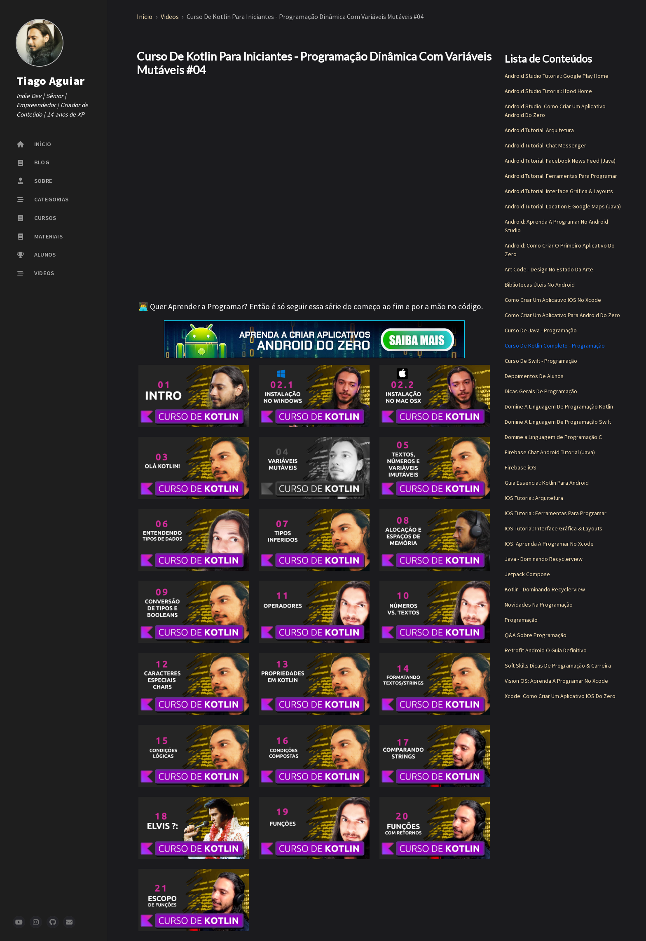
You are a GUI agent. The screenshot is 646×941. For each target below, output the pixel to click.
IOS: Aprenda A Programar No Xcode (549, 543)
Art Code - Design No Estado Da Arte (549, 269)
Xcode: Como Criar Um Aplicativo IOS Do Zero (560, 696)
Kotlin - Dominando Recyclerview (545, 589)
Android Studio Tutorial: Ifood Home (548, 91)
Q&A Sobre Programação (535, 635)
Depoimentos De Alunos (534, 376)
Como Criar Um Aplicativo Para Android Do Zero (562, 315)
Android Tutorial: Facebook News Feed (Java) (560, 160)
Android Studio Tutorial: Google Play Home (557, 75)
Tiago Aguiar (50, 80)
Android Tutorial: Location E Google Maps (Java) (563, 206)
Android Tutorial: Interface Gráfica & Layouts (559, 191)
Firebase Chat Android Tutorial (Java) (550, 452)
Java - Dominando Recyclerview (544, 559)
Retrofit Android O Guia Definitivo (546, 650)
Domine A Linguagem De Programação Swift (558, 421)
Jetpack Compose (527, 574)
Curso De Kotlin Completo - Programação (555, 345)
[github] (53, 922)
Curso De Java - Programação (541, 330)
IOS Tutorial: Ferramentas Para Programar (555, 513)
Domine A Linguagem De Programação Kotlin (559, 406)
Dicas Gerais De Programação (541, 391)
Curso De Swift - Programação (541, 360)
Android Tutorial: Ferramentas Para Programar (561, 176)
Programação (521, 619)
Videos (170, 16)
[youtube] (19, 922)
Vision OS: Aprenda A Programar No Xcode (556, 680)
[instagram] (36, 922)
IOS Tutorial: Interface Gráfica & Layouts (553, 528)
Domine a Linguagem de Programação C (553, 437)
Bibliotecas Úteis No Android (540, 284)
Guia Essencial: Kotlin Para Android (547, 482)
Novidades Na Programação (539, 604)
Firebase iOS (520, 467)
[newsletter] (69, 922)
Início (145, 16)
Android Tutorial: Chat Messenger (545, 145)
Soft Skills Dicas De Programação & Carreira (558, 665)
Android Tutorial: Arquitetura (539, 130)
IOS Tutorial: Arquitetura (534, 498)
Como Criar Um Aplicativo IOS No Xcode (553, 300)
